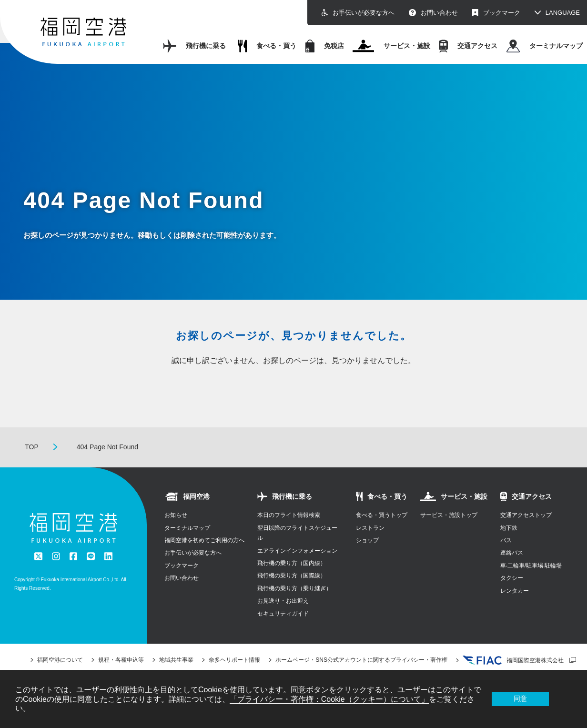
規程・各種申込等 (121, 660)
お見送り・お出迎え (283, 600)
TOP (32, 447)
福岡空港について (60, 660)
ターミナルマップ (544, 46)
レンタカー (514, 590)
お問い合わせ (433, 12)
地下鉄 (508, 528)
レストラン (370, 528)
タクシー (511, 578)
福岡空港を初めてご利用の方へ (204, 540)
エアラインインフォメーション (297, 550)
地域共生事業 (176, 660)
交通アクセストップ (526, 515)
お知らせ (175, 515)
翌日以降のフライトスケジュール (297, 533)
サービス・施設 (391, 46)
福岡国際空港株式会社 (513, 660)
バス (506, 540)
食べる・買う (267, 46)
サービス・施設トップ (448, 515)
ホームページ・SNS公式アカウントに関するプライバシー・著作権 (361, 660)
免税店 (324, 46)
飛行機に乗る (194, 46)
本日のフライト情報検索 (288, 515)
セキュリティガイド (283, 613)
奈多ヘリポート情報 (234, 660)
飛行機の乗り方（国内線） (291, 563)
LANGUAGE (563, 12)
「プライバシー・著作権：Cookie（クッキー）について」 (329, 699)
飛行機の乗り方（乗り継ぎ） (294, 588)
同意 (520, 698)
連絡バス (511, 552)
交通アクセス (468, 46)
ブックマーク (496, 12)
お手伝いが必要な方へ (358, 12)
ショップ (367, 540)
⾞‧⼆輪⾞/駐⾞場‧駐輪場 (531, 565)
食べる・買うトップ (381, 515)
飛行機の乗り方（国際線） (291, 575)
